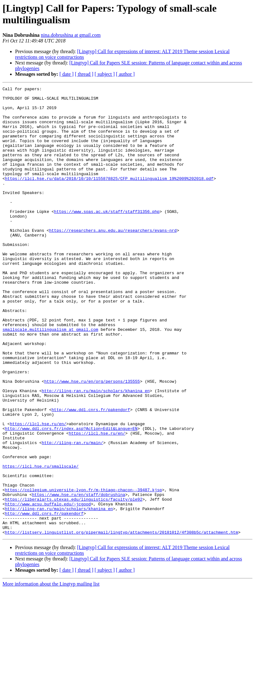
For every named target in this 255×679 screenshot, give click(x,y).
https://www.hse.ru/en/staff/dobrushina (78, 576)
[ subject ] (105, 74)
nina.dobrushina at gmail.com (71, 35)
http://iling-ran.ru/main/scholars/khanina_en (96, 452)
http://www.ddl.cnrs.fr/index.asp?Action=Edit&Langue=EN (71, 497)
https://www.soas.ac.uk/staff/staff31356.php (106, 237)
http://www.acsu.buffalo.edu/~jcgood (48, 588)
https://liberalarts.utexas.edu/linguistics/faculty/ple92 (73, 582)
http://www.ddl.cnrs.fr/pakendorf (91, 474)
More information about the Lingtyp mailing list (51, 673)
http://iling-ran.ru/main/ (72, 514)
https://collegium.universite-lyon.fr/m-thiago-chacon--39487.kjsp (83, 571)
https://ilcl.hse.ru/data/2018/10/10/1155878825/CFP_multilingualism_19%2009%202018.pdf (109, 197)
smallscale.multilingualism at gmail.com (50, 378)
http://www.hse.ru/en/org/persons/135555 (92, 440)
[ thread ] (84, 74)
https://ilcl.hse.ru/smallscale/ (41, 542)
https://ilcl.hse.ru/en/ (38, 491)
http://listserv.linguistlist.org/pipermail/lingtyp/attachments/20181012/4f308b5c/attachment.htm (121, 622)
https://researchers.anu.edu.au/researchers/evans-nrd (113, 259)
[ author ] (125, 74)
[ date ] (66, 74)
